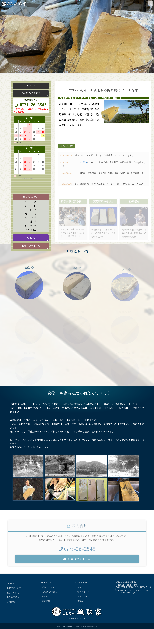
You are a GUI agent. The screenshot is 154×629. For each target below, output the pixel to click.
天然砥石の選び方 (50, 592)
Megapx (69, 626)
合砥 (30, 202)
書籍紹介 (81, 601)
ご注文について (49, 587)
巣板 (30, 206)
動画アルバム (83, 592)
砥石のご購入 (13, 597)
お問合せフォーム (31, 246)
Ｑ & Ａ (31, 238)
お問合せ (11, 602)
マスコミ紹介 (81, 165)
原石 (30, 214)
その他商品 (30, 230)
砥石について (13, 593)
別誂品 (30, 226)
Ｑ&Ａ (45, 596)
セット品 (30, 218)
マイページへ (31, 85)
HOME (10, 584)
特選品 (30, 222)
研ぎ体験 (46, 601)
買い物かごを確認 (31, 93)
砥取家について (14, 588)
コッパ (30, 210)
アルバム (81, 587)
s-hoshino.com (91, 626)
